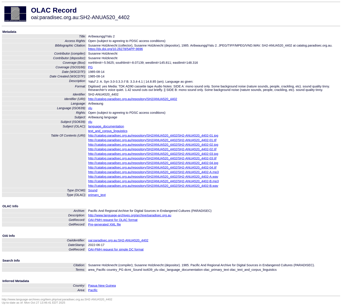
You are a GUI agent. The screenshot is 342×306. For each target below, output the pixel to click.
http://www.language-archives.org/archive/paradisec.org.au (129, 215)
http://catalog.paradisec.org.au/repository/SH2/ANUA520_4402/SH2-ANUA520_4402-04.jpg (153, 163)
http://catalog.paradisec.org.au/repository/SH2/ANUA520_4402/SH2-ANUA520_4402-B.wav (153, 185)
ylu (90, 108)
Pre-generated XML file (104, 224)
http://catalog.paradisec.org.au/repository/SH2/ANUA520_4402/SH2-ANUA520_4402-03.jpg (153, 154)
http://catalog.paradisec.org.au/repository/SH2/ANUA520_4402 (132, 99)
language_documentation (106, 126)
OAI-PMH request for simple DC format (116, 249)
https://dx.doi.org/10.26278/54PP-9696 (115, 49)
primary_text (97, 195)
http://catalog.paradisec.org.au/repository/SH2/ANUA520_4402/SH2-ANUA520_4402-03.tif (152, 158)
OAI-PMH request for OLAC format (112, 220)
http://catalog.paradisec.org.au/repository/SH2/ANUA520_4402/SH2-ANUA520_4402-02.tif (152, 149)
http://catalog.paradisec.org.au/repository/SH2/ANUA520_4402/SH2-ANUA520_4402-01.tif (152, 140)
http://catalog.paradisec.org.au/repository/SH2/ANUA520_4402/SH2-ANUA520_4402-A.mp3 (153, 172)
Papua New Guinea (102, 285)
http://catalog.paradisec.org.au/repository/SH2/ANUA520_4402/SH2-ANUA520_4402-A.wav (153, 176)
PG (90, 67)
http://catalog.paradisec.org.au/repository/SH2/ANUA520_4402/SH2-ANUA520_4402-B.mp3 (153, 181)
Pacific (92, 290)
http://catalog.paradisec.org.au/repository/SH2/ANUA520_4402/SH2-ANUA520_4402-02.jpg (153, 144)
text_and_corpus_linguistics (107, 131)
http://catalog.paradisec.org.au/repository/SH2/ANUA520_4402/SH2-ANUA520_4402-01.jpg (153, 135)
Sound (92, 190)
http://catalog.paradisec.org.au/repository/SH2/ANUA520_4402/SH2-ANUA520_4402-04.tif (152, 167)
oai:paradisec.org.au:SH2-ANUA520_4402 (118, 240)
